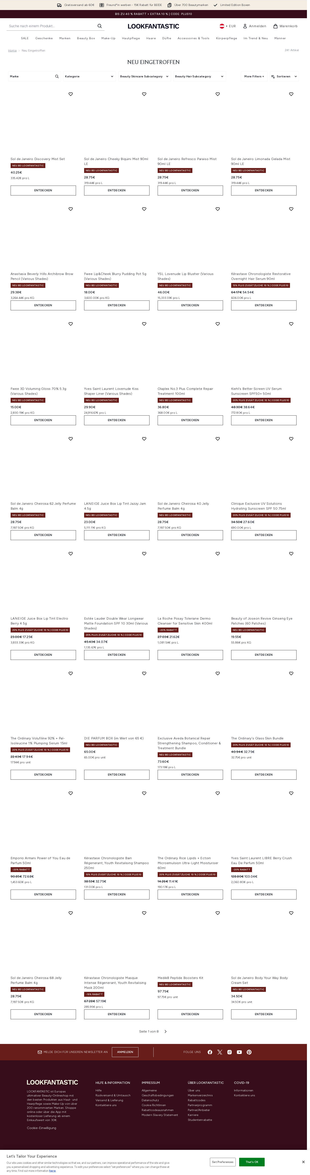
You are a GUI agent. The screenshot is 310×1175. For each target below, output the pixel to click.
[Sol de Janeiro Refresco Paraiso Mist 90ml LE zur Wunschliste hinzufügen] (218, 94)
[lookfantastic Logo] (153, 26)
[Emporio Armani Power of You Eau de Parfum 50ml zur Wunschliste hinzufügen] (71, 793)
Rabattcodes (196, 1100)
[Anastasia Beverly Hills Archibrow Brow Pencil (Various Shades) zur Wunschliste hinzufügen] (71, 209)
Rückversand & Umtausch (113, 1095)
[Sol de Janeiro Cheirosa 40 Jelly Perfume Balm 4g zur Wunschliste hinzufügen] (218, 439)
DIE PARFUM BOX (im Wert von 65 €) (114, 738)
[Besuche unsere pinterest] (249, 1052)
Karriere (193, 1115)
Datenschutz (150, 1100)
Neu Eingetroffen (153, 62)
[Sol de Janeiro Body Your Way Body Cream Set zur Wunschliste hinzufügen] (291, 913)
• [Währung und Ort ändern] (228, 26)
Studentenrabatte (200, 1120)
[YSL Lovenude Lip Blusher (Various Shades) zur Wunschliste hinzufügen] (218, 209)
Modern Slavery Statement (160, 1115)
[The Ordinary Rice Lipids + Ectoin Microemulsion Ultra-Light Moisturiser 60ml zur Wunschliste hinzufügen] (218, 793)
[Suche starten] (99, 25)
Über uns (194, 1090)
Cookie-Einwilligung (41, 1128)
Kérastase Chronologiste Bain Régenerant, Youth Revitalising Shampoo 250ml (116, 863)
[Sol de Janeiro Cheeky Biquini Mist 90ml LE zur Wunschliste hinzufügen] (144, 94)
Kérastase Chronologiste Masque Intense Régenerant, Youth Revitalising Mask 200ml (115, 983)
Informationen (243, 1090)
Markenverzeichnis (200, 1095)
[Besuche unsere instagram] (229, 1052)
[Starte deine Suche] (56, 25)
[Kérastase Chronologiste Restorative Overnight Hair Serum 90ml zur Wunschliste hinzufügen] (291, 209)
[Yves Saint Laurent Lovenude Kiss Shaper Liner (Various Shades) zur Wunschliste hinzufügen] (144, 324)
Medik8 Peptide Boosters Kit (181, 978)
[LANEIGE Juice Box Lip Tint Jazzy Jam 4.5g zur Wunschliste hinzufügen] (144, 439)
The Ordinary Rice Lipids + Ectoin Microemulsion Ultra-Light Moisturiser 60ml (188, 863)
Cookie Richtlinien (154, 1105)
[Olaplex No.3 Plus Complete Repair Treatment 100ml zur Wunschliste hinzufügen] (218, 324)
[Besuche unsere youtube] (239, 1052)
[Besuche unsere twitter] (220, 1052)
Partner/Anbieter (199, 1110)
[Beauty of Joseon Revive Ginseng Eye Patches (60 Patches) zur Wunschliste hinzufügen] (291, 553)
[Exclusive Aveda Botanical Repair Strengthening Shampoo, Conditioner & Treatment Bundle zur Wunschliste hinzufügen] (218, 673)
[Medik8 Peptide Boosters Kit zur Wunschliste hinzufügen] (218, 913)
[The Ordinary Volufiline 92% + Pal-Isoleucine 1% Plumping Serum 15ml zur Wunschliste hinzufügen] (71, 673)
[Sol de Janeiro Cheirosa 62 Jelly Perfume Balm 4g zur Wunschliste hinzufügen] (71, 439)
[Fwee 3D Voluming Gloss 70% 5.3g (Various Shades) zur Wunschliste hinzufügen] (71, 324)
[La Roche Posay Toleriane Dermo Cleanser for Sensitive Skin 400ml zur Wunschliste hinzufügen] (218, 553)
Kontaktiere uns (106, 1105)
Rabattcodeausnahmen (158, 1110)
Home (12, 50)
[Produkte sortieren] (284, 76)
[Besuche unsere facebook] (210, 1052)
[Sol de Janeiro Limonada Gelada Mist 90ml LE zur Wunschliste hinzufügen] (291, 94)
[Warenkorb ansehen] (285, 26)
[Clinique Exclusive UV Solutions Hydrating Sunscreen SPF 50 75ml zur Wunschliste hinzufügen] (291, 439)
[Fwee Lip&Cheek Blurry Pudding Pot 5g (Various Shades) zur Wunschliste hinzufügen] (144, 209)
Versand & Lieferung (109, 1100)
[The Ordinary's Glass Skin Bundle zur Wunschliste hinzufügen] (291, 673)
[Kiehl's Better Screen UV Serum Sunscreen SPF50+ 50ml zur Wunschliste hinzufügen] (291, 324)
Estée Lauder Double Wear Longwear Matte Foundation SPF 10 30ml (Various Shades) (116, 623)
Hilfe (99, 1090)
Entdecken (43, 190)
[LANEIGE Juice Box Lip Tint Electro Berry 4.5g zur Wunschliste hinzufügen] (71, 553)
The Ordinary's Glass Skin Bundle (257, 738)
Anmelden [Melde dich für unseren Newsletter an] (125, 1052)
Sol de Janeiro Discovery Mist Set (38, 159)
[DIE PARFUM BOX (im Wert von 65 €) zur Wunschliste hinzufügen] (144, 673)
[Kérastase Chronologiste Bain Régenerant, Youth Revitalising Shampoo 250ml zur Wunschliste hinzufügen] (144, 793)
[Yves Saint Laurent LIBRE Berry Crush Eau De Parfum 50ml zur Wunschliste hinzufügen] (291, 793)
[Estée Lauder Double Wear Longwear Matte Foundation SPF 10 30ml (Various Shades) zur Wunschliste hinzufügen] (144, 553)
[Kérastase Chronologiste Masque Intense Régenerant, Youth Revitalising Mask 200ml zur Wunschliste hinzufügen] (144, 913)
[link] (254, 26)
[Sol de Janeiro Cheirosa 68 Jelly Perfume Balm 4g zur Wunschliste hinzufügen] (71, 913)
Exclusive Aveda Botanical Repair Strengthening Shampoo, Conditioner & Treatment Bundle (189, 743)
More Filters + (254, 76)
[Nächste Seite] (166, 1031)
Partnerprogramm (200, 1105)
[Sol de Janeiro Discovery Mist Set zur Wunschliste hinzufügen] (71, 94)
